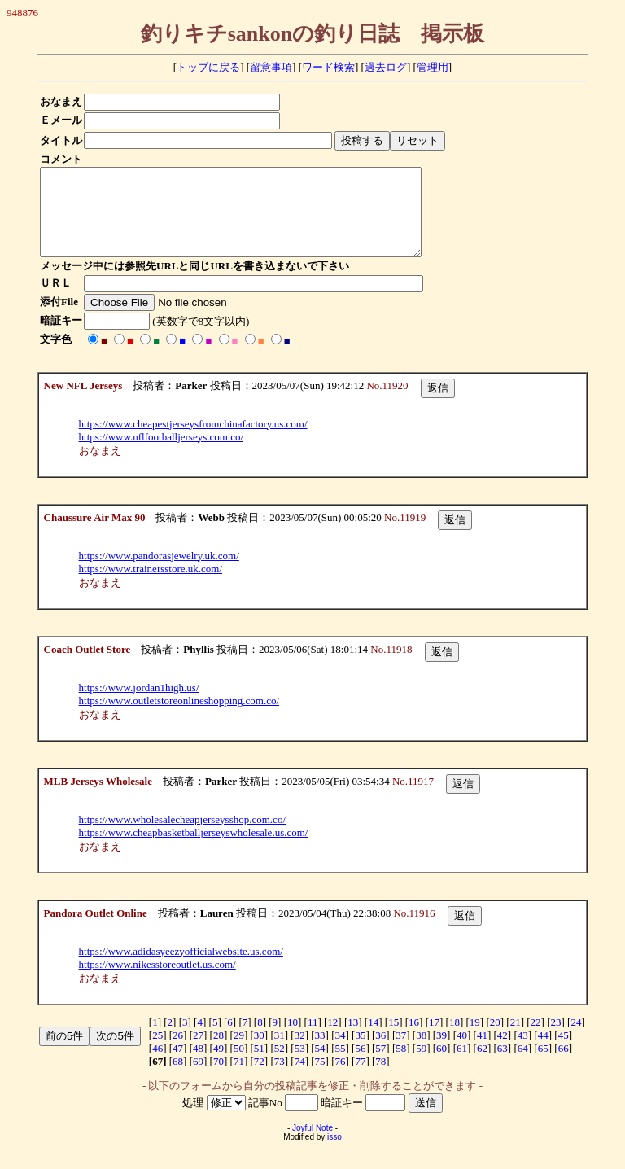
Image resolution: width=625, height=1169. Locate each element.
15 (393, 1039)
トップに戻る (208, 67)
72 (259, 1078)
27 (198, 1052)
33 (320, 1052)
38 (421, 1052)
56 (360, 1065)
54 (320, 1065)
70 (218, 1078)
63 (502, 1065)
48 (198, 1065)
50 (239, 1065)
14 (373, 1039)
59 (421, 1065)
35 (360, 1052)
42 (502, 1052)
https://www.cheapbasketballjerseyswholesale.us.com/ (193, 849)
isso (334, 1153)
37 (401, 1052)
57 (380, 1065)
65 (543, 1065)
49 (218, 1065)
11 (313, 1039)
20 (495, 1039)
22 (536, 1039)
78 (380, 1078)
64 (523, 1065)
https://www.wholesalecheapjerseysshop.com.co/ (182, 836)
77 (360, 1078)
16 (414, 1039)
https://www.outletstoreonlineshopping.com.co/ (179, 717)
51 (259, 1065)
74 (300, 1078)
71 (239, 1078)
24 (575, 1039)
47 (178, 1065)
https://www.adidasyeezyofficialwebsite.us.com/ (181, 968)
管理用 (432, 67)
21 (515, 1039)
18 (454, 1039)
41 (482, 1052)
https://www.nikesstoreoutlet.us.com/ (157, 981)
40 (462, 1052)
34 (339, 1052)
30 (259, 1052)
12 (332, 1039)
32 (300, 1052)
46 (157, 1065)
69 (198, 1078)
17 (434, 1039)
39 (441, 1052)
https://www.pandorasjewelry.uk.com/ (159, 573)
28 (218, 1052)
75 (320, 1078)
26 (178, 1052)
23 (556, 1039)
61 (462, 1065)
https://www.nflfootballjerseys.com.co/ (161, 454)
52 (279, 1065)
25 (157, 1052)
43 (523, 1052)
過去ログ (386, 67)
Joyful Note (312, 1145)
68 (178, 1078)
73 (279, 1078)
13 (352, 1039)
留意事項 (271, 67)
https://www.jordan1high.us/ (139, 704)
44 (543, 1052)
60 (441, 1065)
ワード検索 (328, 67)
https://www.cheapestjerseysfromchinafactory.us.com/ (193, 441)
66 (563, 1065)
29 (239, 1052)
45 (563, 1052)
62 (482, 1065)
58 (401, 1065)
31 (279, 1052)
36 (380, 1052)
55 (339, 1065)
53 (300, 1065)
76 (339, 1078)
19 (475, 1039)
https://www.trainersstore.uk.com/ (150, 586)
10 (292, 1039)
